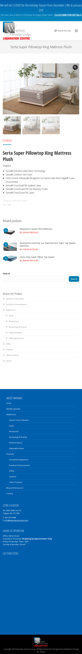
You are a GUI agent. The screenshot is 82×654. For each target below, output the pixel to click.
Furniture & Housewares (16, 304)
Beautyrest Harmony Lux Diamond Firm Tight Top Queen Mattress (47, 244)
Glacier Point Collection (19, 419)
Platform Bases (15, 332)
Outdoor (9, 349)
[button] (75, 67)
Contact (9, 493)
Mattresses (9, 309)
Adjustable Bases (16, 338)
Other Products (12, 354)
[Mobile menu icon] (76, 31)
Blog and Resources (14, 487)
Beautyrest (13, 321)
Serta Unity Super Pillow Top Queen (37, 256)
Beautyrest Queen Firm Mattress (36, 228)
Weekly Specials (13, 408)
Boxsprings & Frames (18, 326)
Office (8, 343)
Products (10, 453)
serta (9, 204)
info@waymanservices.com (16, 520)
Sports (9, 360)
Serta (24, 200)
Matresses (17, 200)
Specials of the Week (15, 298)
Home (8, 402)
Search (6, 273)
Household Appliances (18, 459)
